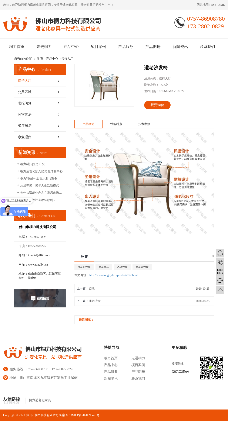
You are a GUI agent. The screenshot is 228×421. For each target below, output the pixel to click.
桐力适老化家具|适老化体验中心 (41, 171)
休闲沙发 (95, 301)
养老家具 (104, 267)
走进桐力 (44, 47)
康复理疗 (24, 137)
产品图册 (153, 47)
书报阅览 (24, 103)
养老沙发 (122, 267)
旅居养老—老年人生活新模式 (39, 185)
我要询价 (157, 105)
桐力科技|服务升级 (32, 164)
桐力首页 (16, 47)
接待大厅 (67, 58)
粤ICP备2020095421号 (85, 415)
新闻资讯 (180, 47)
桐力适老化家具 (34, 4)
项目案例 (98, 47)
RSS (213, 4)
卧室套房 (24, 114)
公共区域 (24, 92)
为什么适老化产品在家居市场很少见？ (41, 192)
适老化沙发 (84, 267)
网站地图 (203, 4)
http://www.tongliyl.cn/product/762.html (113, 275)
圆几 (92, 288)
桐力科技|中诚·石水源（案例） (40, 178)
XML (221, 4)
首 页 (39, 58)
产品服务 (125, 47)
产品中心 (71, 47)
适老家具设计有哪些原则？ (38, 200)
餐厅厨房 (24, 126)
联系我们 (207, 47)
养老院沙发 (142, 267)
